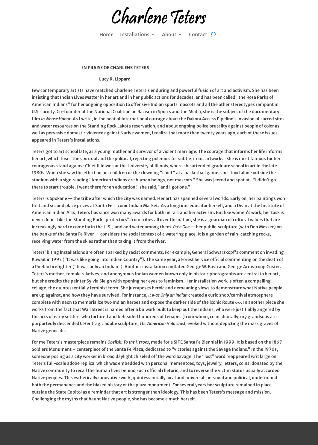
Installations (134, 34)
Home (106, 34)
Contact (198, 34)
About (169, 34)
